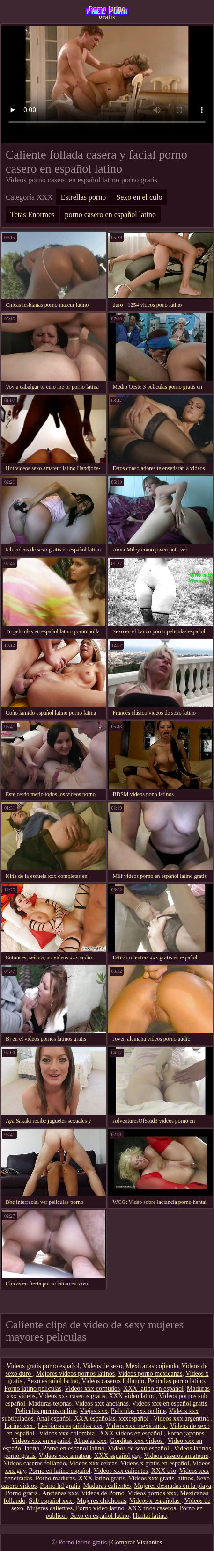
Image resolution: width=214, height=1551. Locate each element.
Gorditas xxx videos (137, 1440)
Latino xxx (19, 1425)
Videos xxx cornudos (92, 1388)
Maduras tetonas (50, 1403)
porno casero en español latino (110, 214)
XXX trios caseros (151, 1508)
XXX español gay (117, 1455)
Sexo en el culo (139, 197)
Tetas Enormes (32, 214)
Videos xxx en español (41, 1440)
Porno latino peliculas (32, 1388)
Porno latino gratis (107, 12)
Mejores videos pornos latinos (75, 1373)
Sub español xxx (51, 1500)
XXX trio (163, 1470)
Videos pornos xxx (152, 1493)
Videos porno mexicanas (150, 1373)
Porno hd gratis (60, 1485)
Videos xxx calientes (121, 1470)
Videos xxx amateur (65, 1455)
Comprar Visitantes (136, 1542)
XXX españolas (94, 1418)
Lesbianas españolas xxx (70, 1425)
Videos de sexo (103, 1366)
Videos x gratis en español (154, 1463)
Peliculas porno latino (176, 1380)
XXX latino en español (153, 1388)
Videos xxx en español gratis (169, 1403)
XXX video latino (132, 1395)
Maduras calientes (107, 1485)
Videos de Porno (102, 1493)
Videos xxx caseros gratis (71, 1395)
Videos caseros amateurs (176, 1455)
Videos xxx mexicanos (136, 1425)
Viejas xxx (93, 1410)
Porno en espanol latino (73, 1448)
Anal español (54, 1418)
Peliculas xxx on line (138, 1410)
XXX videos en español (132, 1433)
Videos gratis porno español (43, 1366)
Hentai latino (150, 1515)
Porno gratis (22, 1493)
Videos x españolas (155, 1500)
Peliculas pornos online (46, 1410)
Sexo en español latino (99, 1515)
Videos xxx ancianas (102, 1403)
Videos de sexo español (139, 1448)
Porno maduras (55, 1478)
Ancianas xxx (60, 1493)
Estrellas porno (83, 197)
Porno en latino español (60, 1470)
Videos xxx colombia (67, 1433)
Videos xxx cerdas (93, 1463)
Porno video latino (100, 1508)
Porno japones (186, 1433)
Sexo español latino (53, 1380)
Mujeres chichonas (101, 1500)
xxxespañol (134, 1418)
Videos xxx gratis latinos (160, 1478)
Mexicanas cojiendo (151, 1366)
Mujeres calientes (50, 1508)
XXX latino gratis (101, 1478)
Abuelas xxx (90, 1440)
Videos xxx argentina (182, 1418)
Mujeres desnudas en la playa (172, 1485)
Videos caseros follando (112, 1380)
